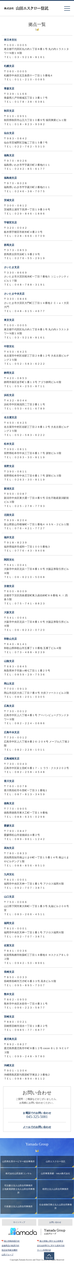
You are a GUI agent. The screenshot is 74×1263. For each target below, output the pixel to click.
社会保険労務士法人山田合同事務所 (55, 1206)
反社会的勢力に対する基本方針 (51, 1245)
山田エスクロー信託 (55, 1161)
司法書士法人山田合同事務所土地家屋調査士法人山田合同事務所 (18, 1189)
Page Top (49, 1257)
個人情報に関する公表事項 (51, 1241)
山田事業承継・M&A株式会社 (55, 1173)
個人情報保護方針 (12, 1241)
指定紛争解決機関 (9, 1250)
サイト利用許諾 (44, 1250)
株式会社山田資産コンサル (19, 1173)
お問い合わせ (55, 1222)
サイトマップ (19, 1222)
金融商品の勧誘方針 (10, 1245)
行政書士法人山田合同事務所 (18, 1206)
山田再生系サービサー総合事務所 (18, 1161)
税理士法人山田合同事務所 (55, 1189)
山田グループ (7, 1255)
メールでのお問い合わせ (37, 1126)
